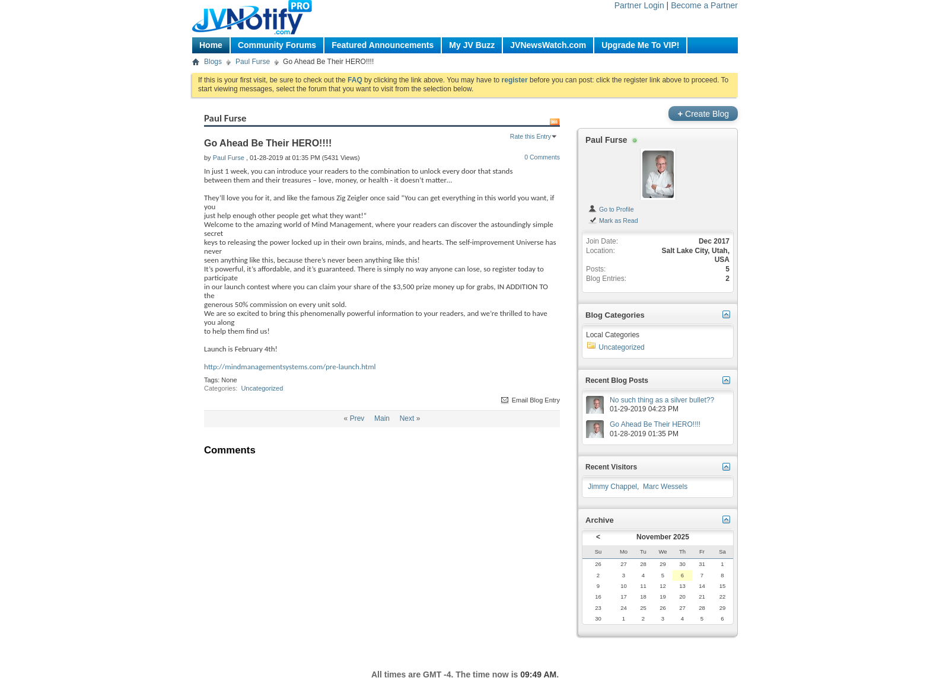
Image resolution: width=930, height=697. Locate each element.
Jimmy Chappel (612, 486)
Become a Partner (704, 5)
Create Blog (703, 113)
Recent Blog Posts (616, 380)
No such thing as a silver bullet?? (662, 400)
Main (382, 418)
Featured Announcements (383, 45)
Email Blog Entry (529, 400)
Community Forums (277, 45)
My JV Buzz (472, 45)
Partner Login (639, 5)
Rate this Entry (530, 136)
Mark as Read (613, 220)
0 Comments (542, 157)
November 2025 (662, 537)
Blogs (213, 61)
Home (210, 45)
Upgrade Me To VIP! (640, 45)
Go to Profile (611, 209)
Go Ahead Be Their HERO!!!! (655, 424)
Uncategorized (262, 388)
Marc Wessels (665, 486)
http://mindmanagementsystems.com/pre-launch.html (290, 366)
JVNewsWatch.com (548, 45)
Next (407, 418)
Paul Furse (252, 61)
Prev (357, 418)
